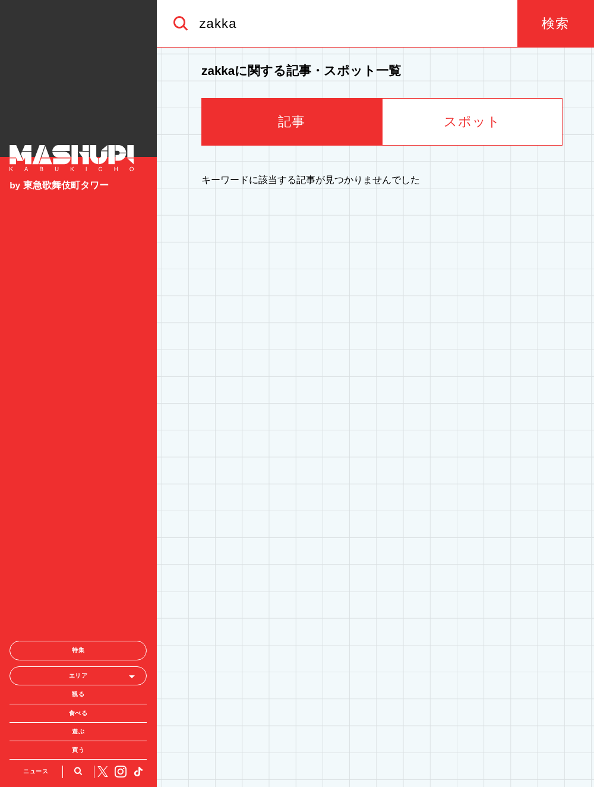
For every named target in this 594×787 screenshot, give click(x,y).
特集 (78, 522)
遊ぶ (78, 603)
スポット (472, 121)
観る (78, 566)
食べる (78, 584)
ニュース (35, 643)
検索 (555, 23)
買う (78, 621)
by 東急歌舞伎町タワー (59, 185)
